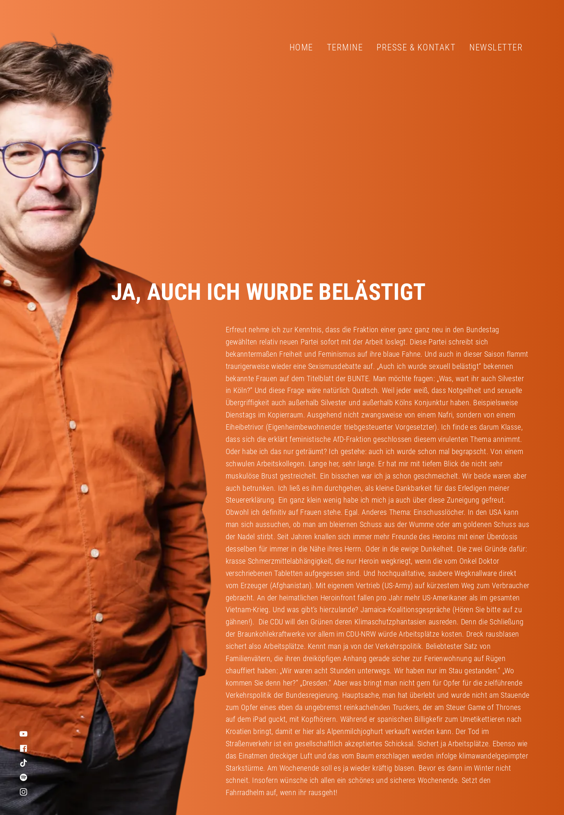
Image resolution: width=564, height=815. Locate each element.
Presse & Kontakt (416, 47)
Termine (345, 47)
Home (301, 47)
